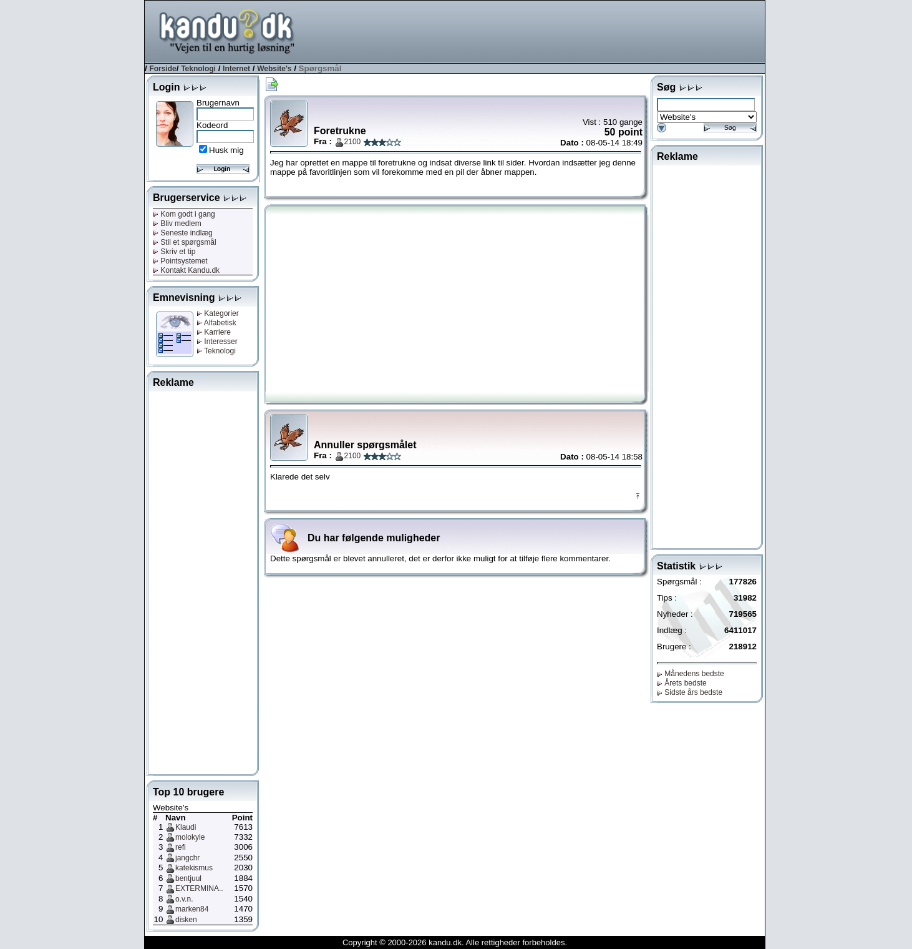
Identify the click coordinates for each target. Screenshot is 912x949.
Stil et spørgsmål (184, 242)
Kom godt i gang (184, 214)
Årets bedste (682, 683)
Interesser (217, 341)
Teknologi (198, 68)
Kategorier (217, 313)
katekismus (194, 867)
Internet (236, 68)
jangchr (187, 857)
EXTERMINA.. (199, 888)
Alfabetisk (216, 322)
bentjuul (188, 878)
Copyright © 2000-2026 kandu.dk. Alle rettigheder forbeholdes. (454, 942)
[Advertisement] (538, 30)
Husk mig (226, 150)
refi (180, 847)
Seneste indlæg (183, 233)
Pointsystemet (180, 261)
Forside (162, 68)
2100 (352, 141)
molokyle (190, 837)
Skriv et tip (174, 251)
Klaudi (185, 827)
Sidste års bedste (689, 692)
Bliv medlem (177, 223)
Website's (274, 68)
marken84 (191, 909)
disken (186, 919)
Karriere (213, 332)
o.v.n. (184, 899)
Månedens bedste (690, 673)
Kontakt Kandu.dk (186, 270)
